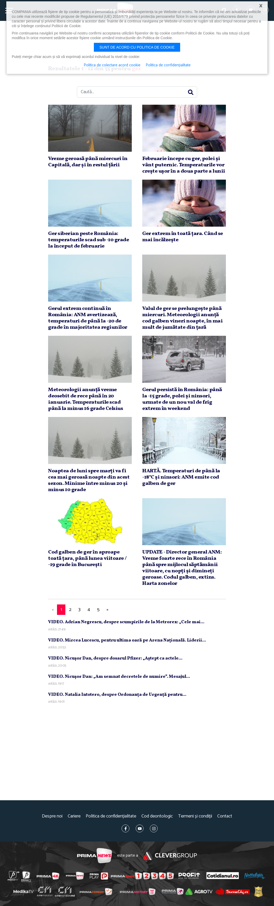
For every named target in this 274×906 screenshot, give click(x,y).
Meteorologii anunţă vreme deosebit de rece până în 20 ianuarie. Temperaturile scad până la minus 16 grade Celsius (85, 399)
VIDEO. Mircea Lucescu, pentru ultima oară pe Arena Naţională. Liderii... (127, 640)
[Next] (107, 609)
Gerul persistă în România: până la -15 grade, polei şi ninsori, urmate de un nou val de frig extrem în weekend (182, 399)
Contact (224, 816)
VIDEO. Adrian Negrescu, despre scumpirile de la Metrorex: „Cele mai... (126, 622)
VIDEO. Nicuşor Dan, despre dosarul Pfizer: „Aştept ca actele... (115, 658)
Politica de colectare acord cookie (112, 65)
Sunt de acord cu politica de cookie (137, 47)
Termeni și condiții (195, 816)
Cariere (74, 816)
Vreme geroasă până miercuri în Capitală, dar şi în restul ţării (87, 162)
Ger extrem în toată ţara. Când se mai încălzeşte (182, 237)
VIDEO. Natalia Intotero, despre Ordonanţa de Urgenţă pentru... (117, 695)
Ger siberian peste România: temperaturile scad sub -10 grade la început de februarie (88, 240)
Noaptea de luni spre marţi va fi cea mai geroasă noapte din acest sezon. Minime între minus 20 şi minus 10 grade (88, 480)
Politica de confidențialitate (111, 816)
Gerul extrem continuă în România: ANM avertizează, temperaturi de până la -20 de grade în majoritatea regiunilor (87, 318)
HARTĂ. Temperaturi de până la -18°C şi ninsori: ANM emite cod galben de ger (181, 477)
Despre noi (52, 816)
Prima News (94, 855)
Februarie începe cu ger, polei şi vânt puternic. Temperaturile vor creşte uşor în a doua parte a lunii (183, 165)
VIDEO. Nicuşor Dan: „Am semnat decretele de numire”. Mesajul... (119, 677)
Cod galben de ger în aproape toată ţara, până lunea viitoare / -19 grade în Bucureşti (87, 558)
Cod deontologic (157, 816)
